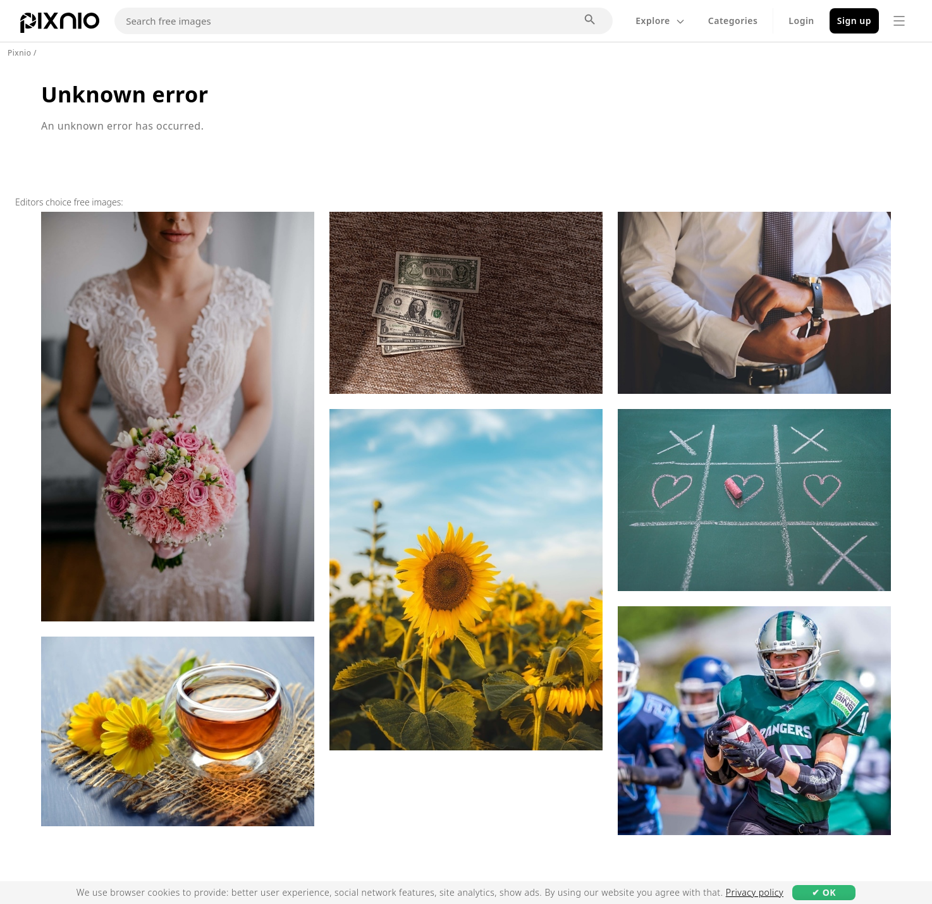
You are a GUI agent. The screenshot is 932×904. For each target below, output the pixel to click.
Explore (660, 21)
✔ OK (824, 892)
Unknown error (125, 94)
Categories (733, 21)
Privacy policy (754, 892)
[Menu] (899, 21)
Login (801, 21)
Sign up (854, 21)
